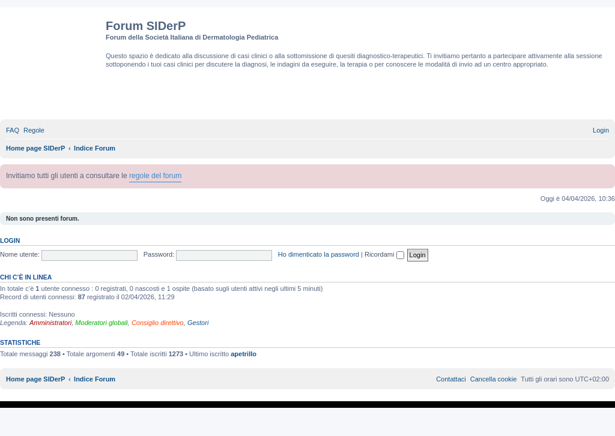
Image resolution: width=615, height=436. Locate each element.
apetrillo (243, 353)
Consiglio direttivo (158, 322)
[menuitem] (12, 130)
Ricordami (384, 254)
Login (10, 240)
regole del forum (155, 176)
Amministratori (50, 322)
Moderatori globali (101, 322)
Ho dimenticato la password (318, 254)
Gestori (197, 322)
